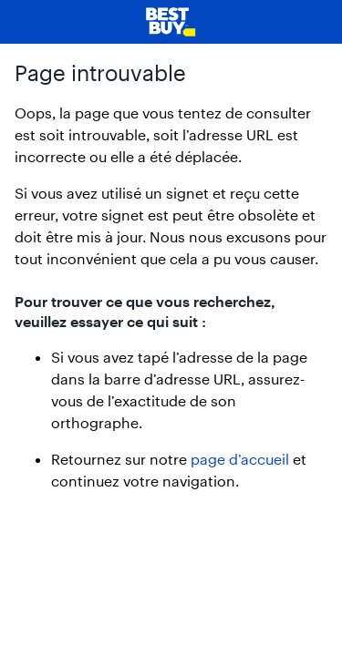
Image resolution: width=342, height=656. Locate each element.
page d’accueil (240, 458)
